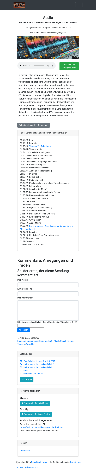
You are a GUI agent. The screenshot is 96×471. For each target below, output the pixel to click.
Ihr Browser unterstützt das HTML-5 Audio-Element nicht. (36, 65)
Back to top (75, 462)
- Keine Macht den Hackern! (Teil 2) (37, 364)
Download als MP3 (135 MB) (69, 66)
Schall (63, 341)
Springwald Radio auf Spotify (36, 414)
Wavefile (30, 344)
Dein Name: (22, 280)
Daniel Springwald (39, 462)
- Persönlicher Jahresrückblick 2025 (37, 361)
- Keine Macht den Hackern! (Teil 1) (37, 367)
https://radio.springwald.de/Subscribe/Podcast (41, 427)
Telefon (70, 341)
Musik (56, 341)
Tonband (21, 344)
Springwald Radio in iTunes (35, 403)
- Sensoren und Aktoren (32, 373)
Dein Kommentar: (25, 298)
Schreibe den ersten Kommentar (33, 125)
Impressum (25, 450)
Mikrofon (43, 341)
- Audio (24, 370)
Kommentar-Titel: (25, 289)
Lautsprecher (33, 341)
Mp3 (50, 341)
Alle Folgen (27, 379)
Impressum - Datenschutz (27, 467)
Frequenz (21, 341)
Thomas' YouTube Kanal (40, 146)
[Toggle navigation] (78, 4)
